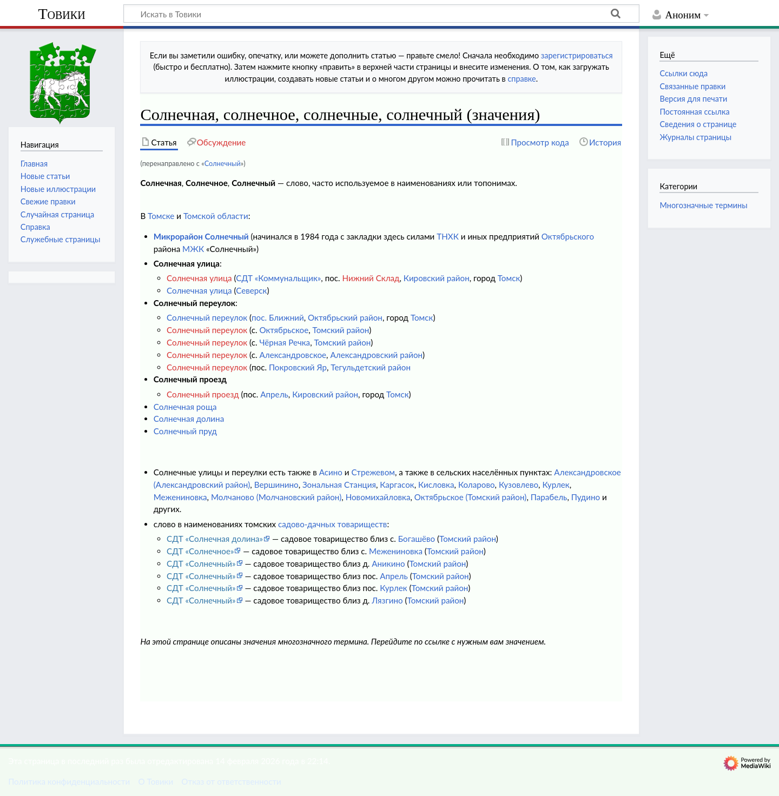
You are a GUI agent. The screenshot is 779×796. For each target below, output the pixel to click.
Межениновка (180, 497)
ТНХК (448, 236)
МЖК (193, 249)
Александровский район (376, 355)
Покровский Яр (298, 367)
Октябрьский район (345, 317)
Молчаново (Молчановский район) (276, 497)
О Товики (155, 781)
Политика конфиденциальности (69, 781)
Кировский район (437, 278)
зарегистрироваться (577, 55)
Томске (161, 216)
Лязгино (387, 600)
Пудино (585, 497)
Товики (61, 13)
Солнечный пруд (185, 431)
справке (521, 78)
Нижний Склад (371, 278)
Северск (251, 290)
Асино (330, 472)
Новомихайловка (378, 497)
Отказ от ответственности (231, 781)
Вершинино (276, 484)
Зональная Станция (339, 484)
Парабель (549, 497)
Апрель (274, 394)
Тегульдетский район (371, 367)
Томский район (341, 330)
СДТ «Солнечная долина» (215, 538)
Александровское (292, 355)
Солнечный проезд (203, 394)
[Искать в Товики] (381, 13)
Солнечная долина (189, 418)
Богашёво (416, 538)
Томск (509, 278)
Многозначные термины (703, 205)
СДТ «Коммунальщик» (278, 278)
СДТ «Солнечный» (201, 563)
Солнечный (222, 163)
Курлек (555, 484)
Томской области (215, 216)
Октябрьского (568, 236)
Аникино (388, 563)
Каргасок (397, 484)
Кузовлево (518, 484)
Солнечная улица (199, 278)
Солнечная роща (185, 407)
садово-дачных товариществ (332, 524)
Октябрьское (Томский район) (470, 497)
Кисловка (436, 484)
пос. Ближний (278, 317)
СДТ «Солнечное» (200, 551)
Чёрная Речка (284, 342)
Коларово (476, 484)
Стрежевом (373, 472)
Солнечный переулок (207, 317)
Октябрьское (283, 330)
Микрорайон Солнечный (201, 236)
